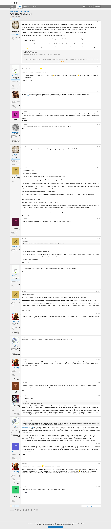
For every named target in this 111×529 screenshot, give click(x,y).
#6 (99, 146)
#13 (99, 337)
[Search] (97, 6)
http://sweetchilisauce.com (28, 95)
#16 (99, 395)
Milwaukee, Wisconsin (15, 88)
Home (12, 6)
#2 (99, 66)
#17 (99, 417)
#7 (99, 167)
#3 (99, 91)
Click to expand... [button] (61, 61)
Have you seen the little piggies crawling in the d (16, 332)
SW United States (16, 502)
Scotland (18, 39)
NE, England (17, 235)
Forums (19, 6)
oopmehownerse (16, 459)
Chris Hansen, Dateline (28, 427)
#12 (99, 313)
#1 (99, 22)
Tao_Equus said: (26, 420)
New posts (12, 8)
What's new (26, 6)
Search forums (19, 8)
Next (16, 18)
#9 (99, 238)
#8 (99, 218)
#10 (99, 265)
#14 (99, 359)
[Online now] (15, 72)
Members (35, 6)
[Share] (97, 22)
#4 (99, 111)
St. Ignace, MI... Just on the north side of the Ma (16, 142)
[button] (30, 6)
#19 (99, 463)
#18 (99, 443)
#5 (99, 124)
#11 (99, 291)
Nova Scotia (17, 107)
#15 (99, 382)
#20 (99, 486)
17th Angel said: (26, 400)
